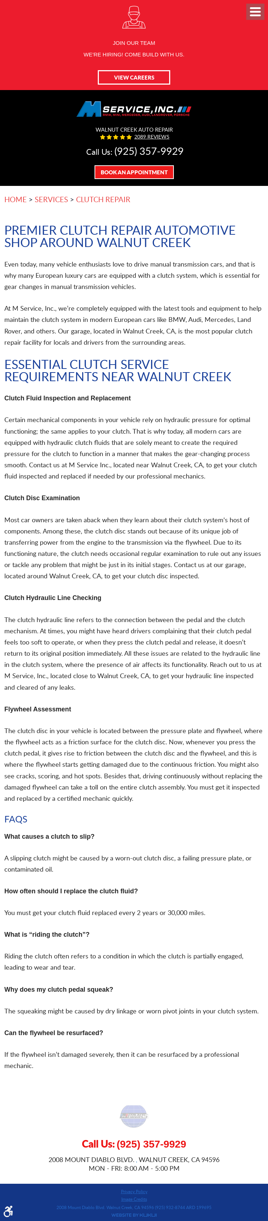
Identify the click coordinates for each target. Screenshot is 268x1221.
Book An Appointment (134, 172)
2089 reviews (151, 136)
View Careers (134, 77)
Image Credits (134, 1199)
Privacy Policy (134, 1191)
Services (51, 199)
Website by (134, 1215)
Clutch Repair (103, 199)
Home (15, 199)
